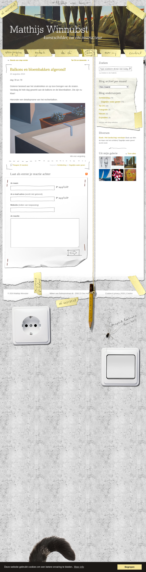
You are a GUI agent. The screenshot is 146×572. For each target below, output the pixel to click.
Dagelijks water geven (77, 165)
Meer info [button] (79, 567)
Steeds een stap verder (19, 60)
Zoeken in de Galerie (109, 73)
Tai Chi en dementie (78, 60)
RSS (123, 293)
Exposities (103, 117)
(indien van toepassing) (24, 205)
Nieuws (102, 114)
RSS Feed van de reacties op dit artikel (86, 174)
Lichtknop (121, 366)
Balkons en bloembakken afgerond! (38, 69)
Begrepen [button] (130, 567)
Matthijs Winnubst (49, 30)
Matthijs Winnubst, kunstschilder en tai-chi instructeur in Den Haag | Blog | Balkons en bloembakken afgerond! (73, 37)
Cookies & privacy (112, 293)
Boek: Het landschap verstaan (112, 137)
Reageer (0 (20, 165)
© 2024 (11, 293)
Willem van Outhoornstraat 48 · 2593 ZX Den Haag (70, 293)
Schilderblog (61, 165)
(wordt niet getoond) (26, 194)
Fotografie (103, 110)
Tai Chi (102, 106)
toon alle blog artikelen (109, 122)
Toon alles (132, 154)
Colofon (129, 293)
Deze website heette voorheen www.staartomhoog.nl (59, 553)
